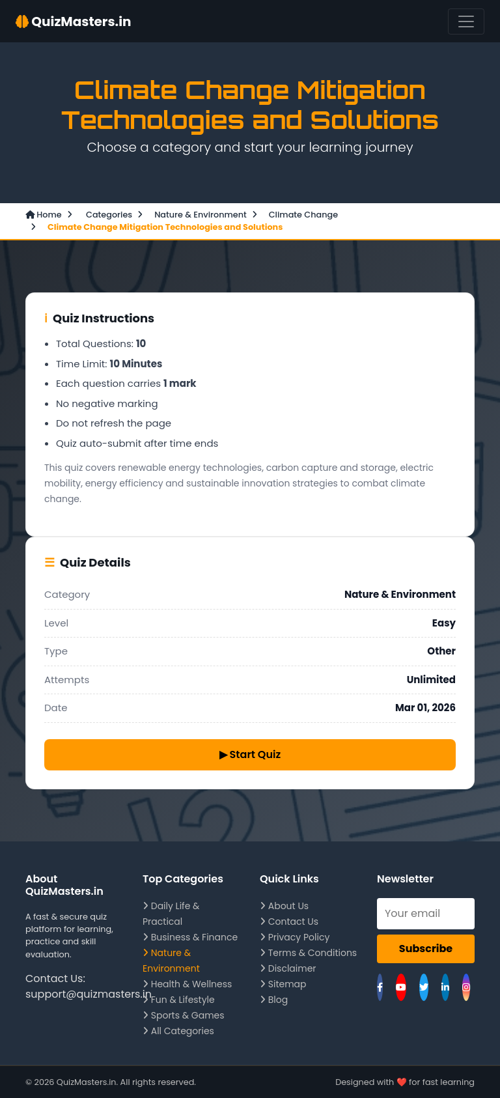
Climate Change (303, 214)
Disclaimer (288, 968)
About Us (284, 905)
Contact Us (289, 921)
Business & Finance (190, 937)
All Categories (178, 1030)
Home (43, 214)
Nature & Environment (200, 214)
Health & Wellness (187, 984)
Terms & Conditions (308, 952)
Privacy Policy (294, 937)
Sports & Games (184, 1015)
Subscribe (425, 948)
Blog (274, 999)
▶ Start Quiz (250, 754)
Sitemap (283, 984)
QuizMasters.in (74, 21)
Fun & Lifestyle (179, 999)
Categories (108, 214)
